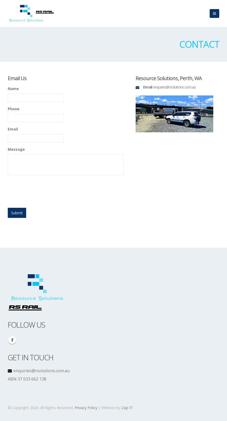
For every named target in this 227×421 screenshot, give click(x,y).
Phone (13, 109)
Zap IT (127, 407)
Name (13, 88)
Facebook (12, 340)
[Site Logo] (32, 13)
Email (13, 129)
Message (16, 149)
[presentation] (47, 189)
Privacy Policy (86, 407)
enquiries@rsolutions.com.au (41, 371)
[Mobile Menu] (214, 13)
